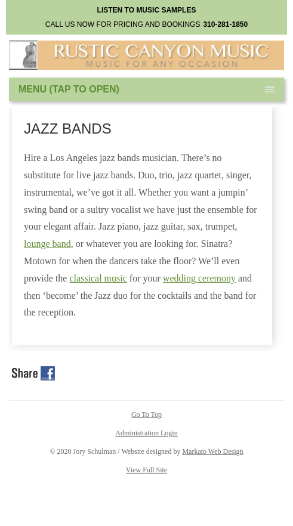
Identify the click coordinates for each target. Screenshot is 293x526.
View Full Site (146, 470)
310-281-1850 (225, 24)
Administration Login (146, 433)
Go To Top (146, 414)
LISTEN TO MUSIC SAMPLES (146, 10)
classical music (98, 278)
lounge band (47, 244)
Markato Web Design (212, 451)
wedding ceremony (199, 278)
